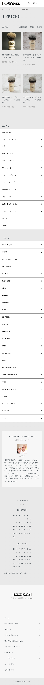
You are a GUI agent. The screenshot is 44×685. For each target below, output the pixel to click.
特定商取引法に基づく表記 (13, 641)
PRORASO (6, 302)
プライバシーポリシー (12, 647)
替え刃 (4, 252)
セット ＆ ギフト (8, 197)
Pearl (4, 360)
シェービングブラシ (14, 9)
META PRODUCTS (9, 404)
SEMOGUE (6, 331)
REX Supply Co (7, 266)
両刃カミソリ (7, 132)
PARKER (5, 295)
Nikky (4, 288)
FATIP (4, 346)
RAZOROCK (6, 281)
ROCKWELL (6, 353)
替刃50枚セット (7, 153)
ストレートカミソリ (9, 211)
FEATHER (5, 411)
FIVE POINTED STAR (9, 259)
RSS (6, 652)
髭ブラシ (5, 218)
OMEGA (5, 324)
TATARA (5, 396)
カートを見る (9, 664)
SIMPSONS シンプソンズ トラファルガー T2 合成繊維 (11, 99)
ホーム (4, 9)
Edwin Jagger (7, 245)
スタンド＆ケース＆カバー (11, 204)
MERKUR (5, 274)
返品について (9, 629)
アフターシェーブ (8, 182)
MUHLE (5, 310)
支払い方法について (11, 635)
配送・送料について (11, 623)
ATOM (11, 652)
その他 (4, 225)
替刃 (3, 146)
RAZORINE (6, 339)
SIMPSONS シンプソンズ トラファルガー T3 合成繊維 (32, 57)
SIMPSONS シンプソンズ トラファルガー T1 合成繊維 (32, 99)
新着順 (39, 27)
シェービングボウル (9, 189)
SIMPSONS (25, 9)
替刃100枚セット (8, 161)
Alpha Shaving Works (9, 389)
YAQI (4, 382)
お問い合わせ (9, 670)
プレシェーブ (7, 168)
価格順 (32, 27)
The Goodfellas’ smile (9, 375)
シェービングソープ (9, 175)
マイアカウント (9, 658)
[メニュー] (40, 3)
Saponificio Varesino (9, 368)
